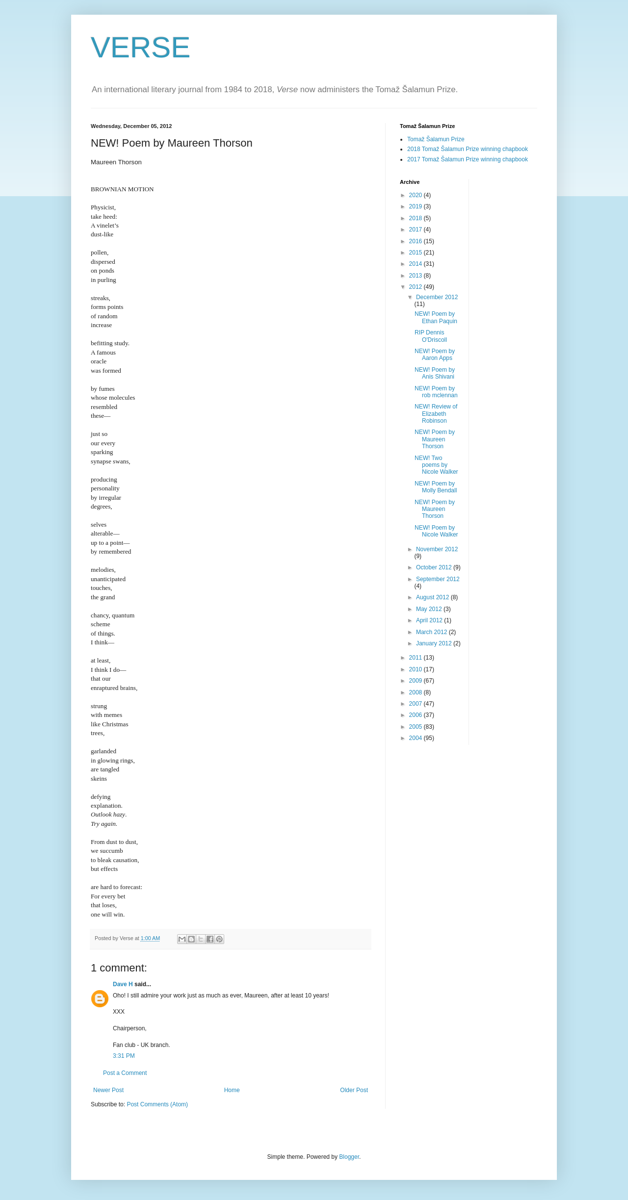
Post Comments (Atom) (157, 1104)
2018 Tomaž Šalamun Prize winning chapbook (467, 149)
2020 (416, 195)
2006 (416, 715)
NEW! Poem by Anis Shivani (435, 373)
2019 (416, 206)
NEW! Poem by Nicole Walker (436, 531)
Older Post (354, 1090)
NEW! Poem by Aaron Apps (435, 354)
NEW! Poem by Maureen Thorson (435, 439)
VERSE (140, 47)
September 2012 (438, 579)
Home (232, 1090)
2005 (416, 726)
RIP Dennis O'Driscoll (431, 336)
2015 (416, 252)
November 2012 (437, 549)
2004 (416, 738)
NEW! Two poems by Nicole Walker (436, 465)
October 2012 (434, 567)
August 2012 (433, 597)
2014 (416, 263)
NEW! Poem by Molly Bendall (436, 487)
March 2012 (432, 632)
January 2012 (434, 643)
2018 (416, 218)
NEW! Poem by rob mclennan (436, 392)
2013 (416, 275)
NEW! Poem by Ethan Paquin (436, 317)
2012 (416, 286)
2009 (416, 680)
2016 (416, 241)
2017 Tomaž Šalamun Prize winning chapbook (467, 159)
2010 (416, 669)
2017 (416, 229)
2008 (416, 692)
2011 (416, 657)
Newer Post (108, 1090)
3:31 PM (124, 1055)
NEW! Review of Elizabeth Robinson (436, 413)
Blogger (349, 1156)
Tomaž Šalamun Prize (436, 139)
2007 (416, 703)
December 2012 (437, 297)
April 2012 (430, 620)
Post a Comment (125, 1073)
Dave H (123, 984)
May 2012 (430, 609)
